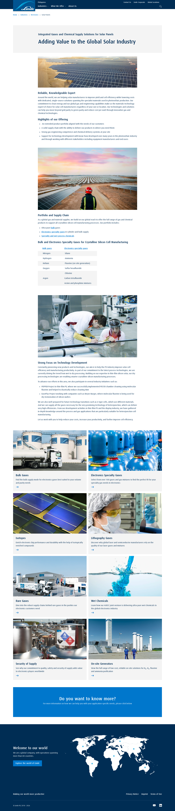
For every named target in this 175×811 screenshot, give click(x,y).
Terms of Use (156, 794)
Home (15, 15)
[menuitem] (72, 6)
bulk (53, 228)
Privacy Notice (132, 794)
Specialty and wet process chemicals (57, 236)
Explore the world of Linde (27, 763)
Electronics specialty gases (53, 232)
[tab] (43, 6)
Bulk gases (47, 248)
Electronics (34, 15)
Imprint (144, 794)
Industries (24, 15)
